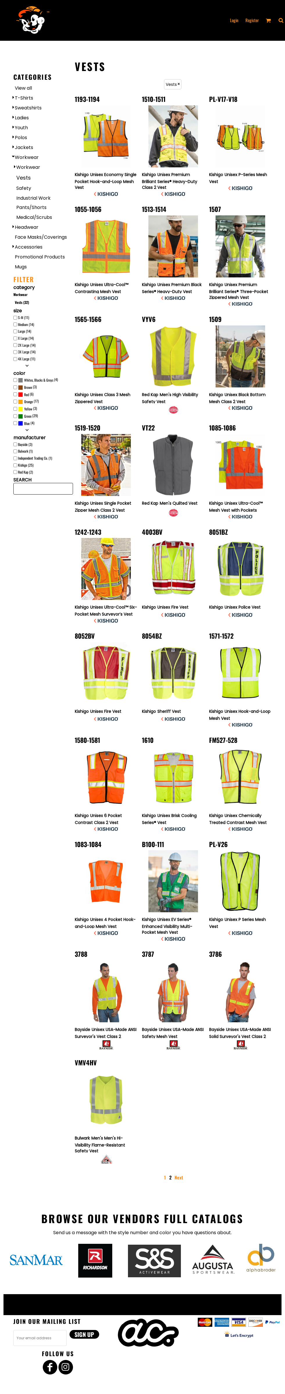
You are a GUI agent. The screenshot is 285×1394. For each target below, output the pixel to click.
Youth (21, 127)
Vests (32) (22, 302)
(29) (28, 415)
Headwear (26, 227)
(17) (28, 401)
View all (23, 88)
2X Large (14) (26, 345)
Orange (28, 401)
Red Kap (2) (25, 472)
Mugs (21, 266)
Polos (21, 137)
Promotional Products (40, 257)
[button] (281, 20)
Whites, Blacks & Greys (38, 380)
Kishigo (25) (25, 465)
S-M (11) (23, 317)
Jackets (24, 147)
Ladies (22, 117)
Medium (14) (26, 324)
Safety (23, 188)
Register (252, 20)
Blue (27, 423)
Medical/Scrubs (34, 217)
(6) (25, 394)
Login (234, 20)
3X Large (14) (26, 351)
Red (26, 394)
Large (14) (24, 331)
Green (27, 416)
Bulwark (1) (25, 451)
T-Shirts (24, 98)
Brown (28, 387)
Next (178, 1177)
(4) (38, 380)
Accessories (28, 247)
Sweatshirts (28, 107)
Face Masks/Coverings (41, 237)
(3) (27, 387)
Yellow (28, 408)
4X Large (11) (26, 358)
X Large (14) (26, 338)
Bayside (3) (25, 444)
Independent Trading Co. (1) (35, 458)
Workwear (27, 157)
